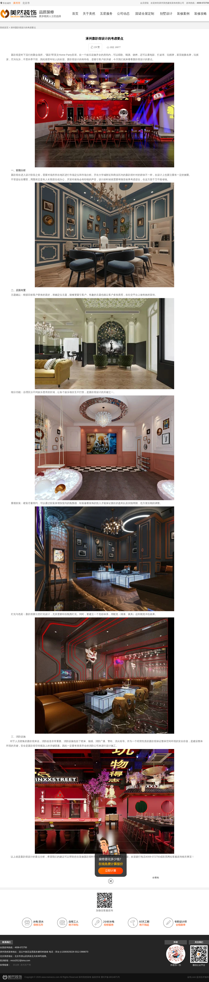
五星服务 (106, 13)
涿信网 (16, 965)
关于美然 (89, 13)
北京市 (26, 3)
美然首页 (4, 27)
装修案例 (183, 13)
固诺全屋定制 (144, 13)
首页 (75, 13)
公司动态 (123, 13)
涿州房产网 (25, 965)
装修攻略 (200, 13)
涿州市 (16, 3)
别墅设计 (166, 13)
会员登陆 (144, 3)
